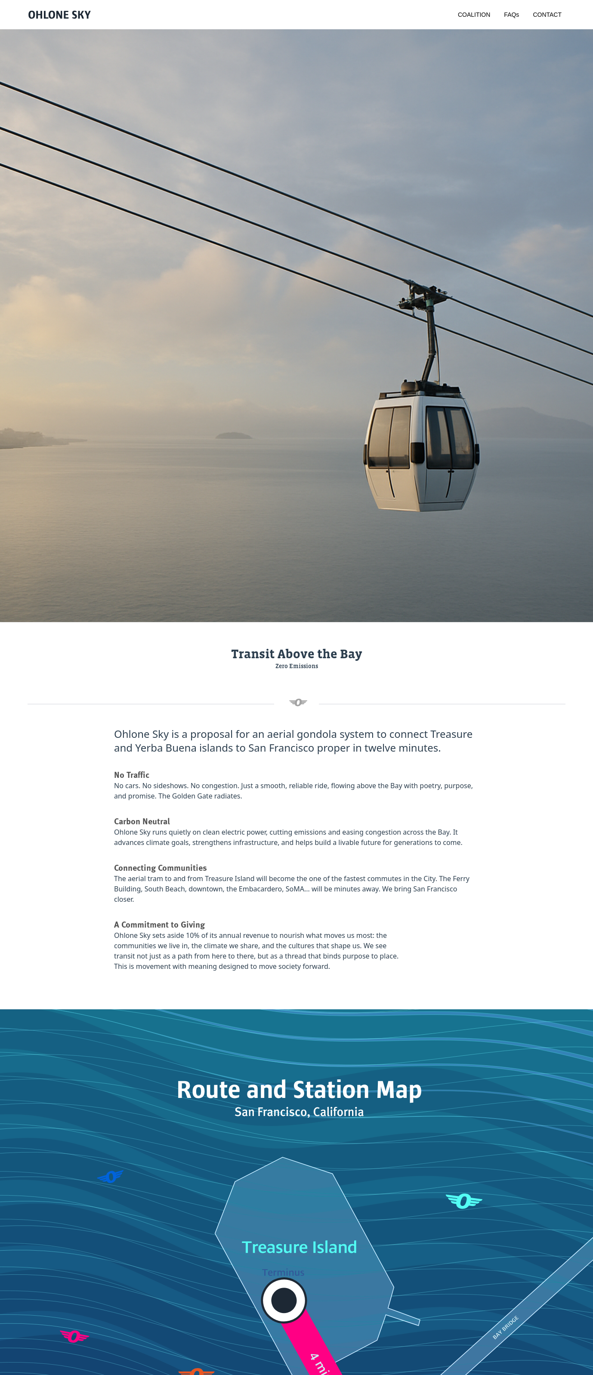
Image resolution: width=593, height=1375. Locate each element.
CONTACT (547, 14)
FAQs (511, 14)
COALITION (474, 14)
